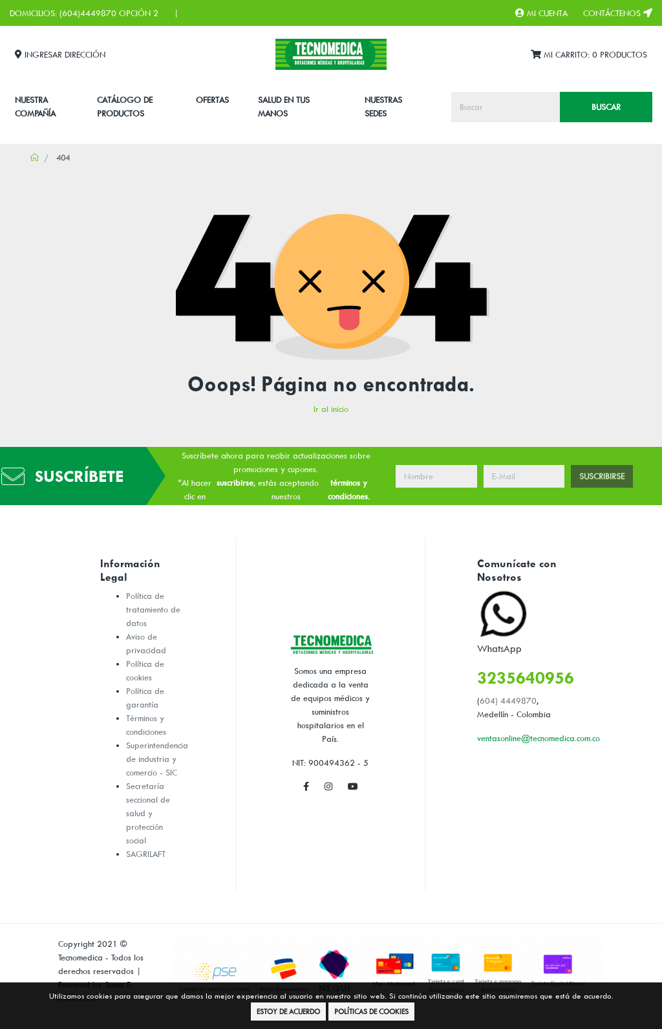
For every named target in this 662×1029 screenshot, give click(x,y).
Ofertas (212, 99)
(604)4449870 (87, 13)
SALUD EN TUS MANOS (284, 106)
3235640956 (525, 677)
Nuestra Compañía (35, 106)
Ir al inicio (331, 409)
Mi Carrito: (589, 54)
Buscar (606, 107)
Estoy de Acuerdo (288, 1011)
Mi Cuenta (541, 13)
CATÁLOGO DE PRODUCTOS (125, 106)
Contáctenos (617, 13)
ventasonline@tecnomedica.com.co (538, 738)
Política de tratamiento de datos (153, 609)
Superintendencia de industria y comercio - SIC (157, 758)
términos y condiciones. (349, 489)
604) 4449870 (508, 700)
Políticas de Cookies (371, 1011)
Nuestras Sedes (383, 106)
